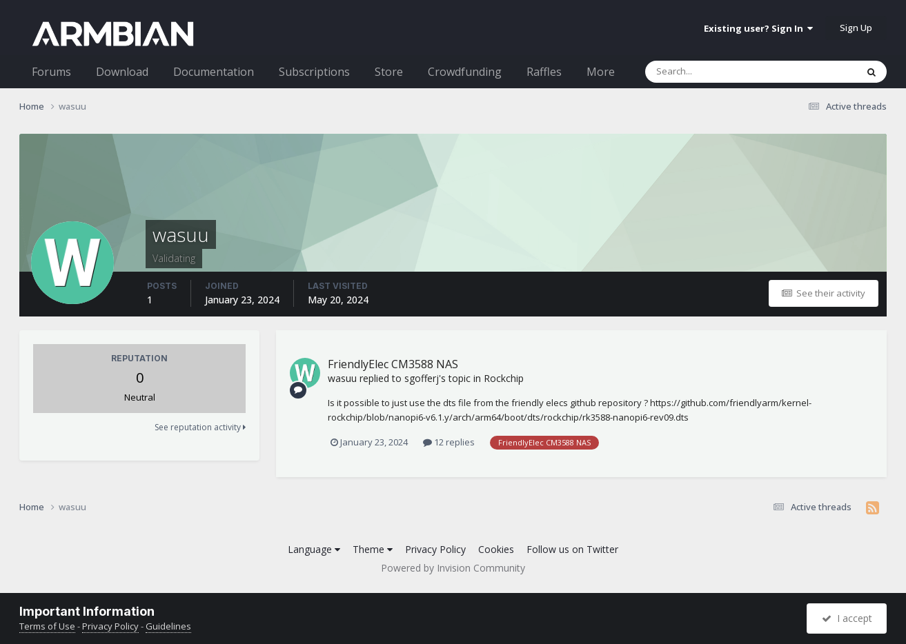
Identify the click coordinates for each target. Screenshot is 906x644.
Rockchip (504, 378)
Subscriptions (314, 71)
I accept (847, 618)
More (601, 71)
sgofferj (421, 378)
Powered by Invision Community (453, 567)
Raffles (544, 71)
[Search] (715, 72)
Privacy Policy (435, 549)
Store (389, 71)
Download (122, 71)
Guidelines (168, 626)
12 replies (449, 442)
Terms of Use (47, 626)
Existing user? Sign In (758, 28)
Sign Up (856, 27)
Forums (51, 71)
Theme (373, 549)
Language (314, 549)
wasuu (342, 378)
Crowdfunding (465, 71)
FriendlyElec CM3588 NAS (393, 364)
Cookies (496, 549)
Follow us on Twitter (572, 549)
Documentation (213, 71)
